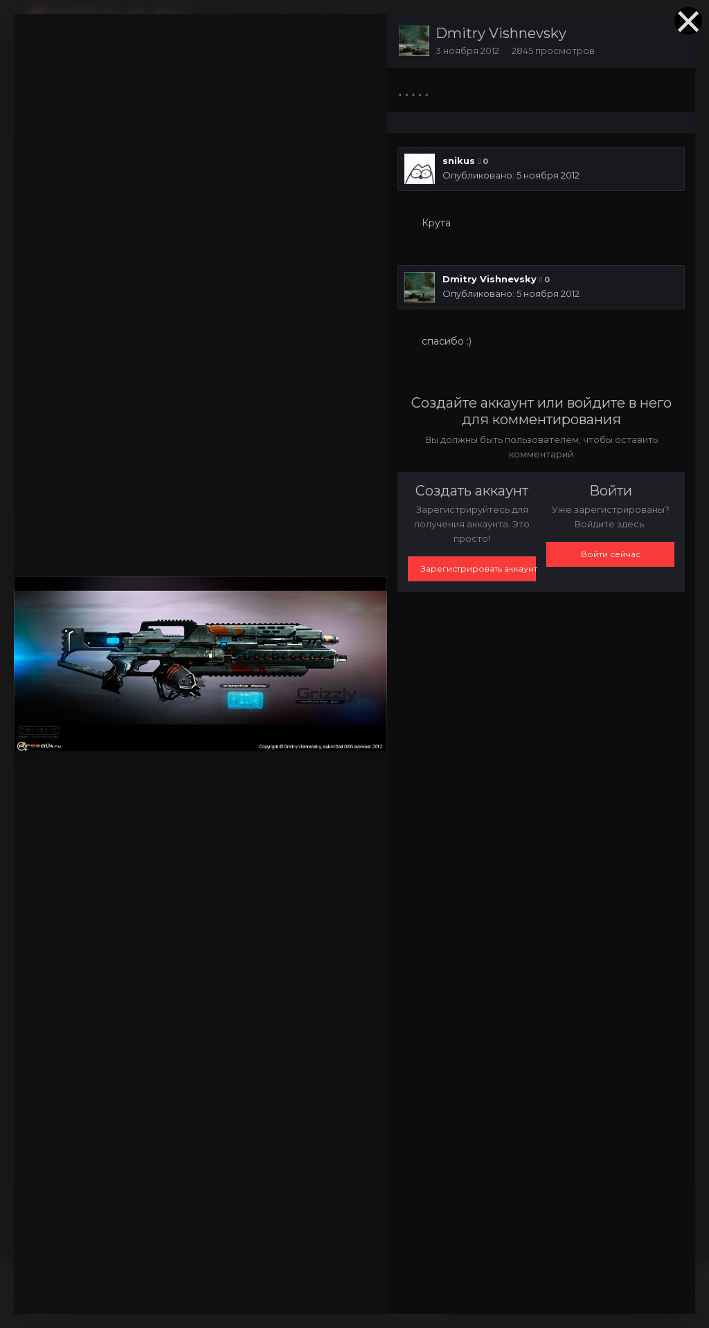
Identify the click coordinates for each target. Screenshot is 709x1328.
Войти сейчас (610, 554)
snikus (458, 160)
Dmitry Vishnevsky (501, 33)
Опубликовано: (511, 175)
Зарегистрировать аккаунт (478, 568)
